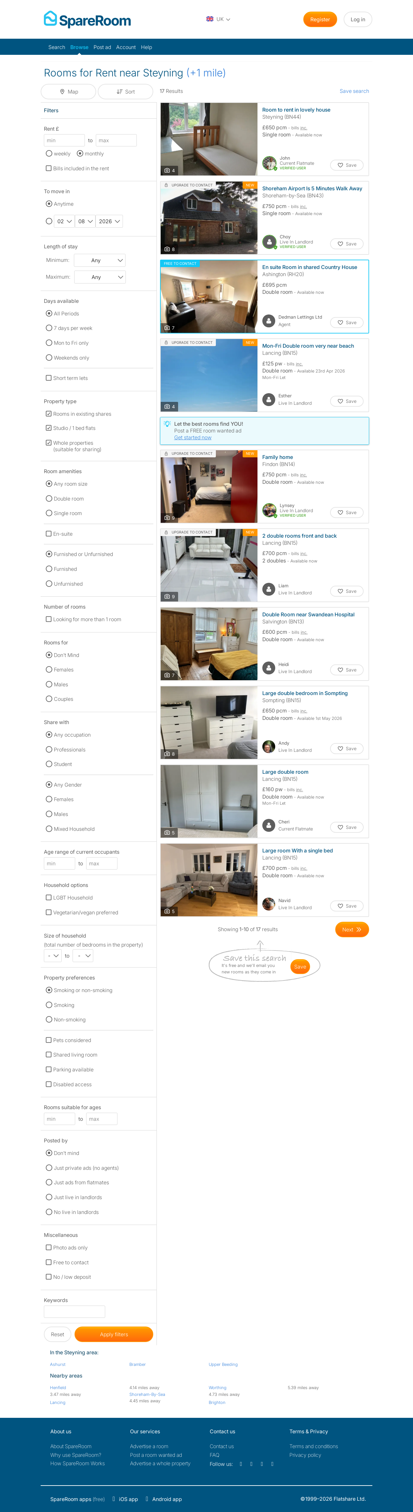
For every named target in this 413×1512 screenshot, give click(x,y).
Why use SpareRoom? (75, 1455)
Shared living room (75, 1054)
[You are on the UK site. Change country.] (218, 19)
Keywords (56, 1301)
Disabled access (72, 1084)
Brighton (217, 1402)
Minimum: (57, 260)
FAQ (214, 1455)
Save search (354, 91)
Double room (69, 498)
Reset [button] (57, 1334)
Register (320, 19)
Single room (68, 513)
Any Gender (68, 784)
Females (64, 669)
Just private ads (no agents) (86, 1168)
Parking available (73, 1069)
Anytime (64, 204)
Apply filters (114, 1334)
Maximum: (58, 277)
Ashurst (57, 1364)
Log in (358, 19)
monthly (94, 153)
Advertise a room (149, 1446)
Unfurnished (68, 584)
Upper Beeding (223, 1364)
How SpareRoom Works (77, 1463)
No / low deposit (72, 1277)
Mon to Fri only (71, 343)
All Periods (66, 313)
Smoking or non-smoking (83, 990)
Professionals (70, 749)
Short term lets (70, 378)
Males (61, 684)
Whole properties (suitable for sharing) (77, 446)
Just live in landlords (78, 1197)
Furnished (65, 569)
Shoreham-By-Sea (147, 1394)
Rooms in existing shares (82, 414)
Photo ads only (70, 1247)
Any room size (70, 484)
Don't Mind (66, 655)
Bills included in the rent (81, 168)
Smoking (64, 1005)
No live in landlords (76, 1212)
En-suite (63, 534)
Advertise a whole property (160, 1463)
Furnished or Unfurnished (83, 554)
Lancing (57, 1402)
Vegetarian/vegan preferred (85, 912)
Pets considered (72, 1040)
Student (63, 764)
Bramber (137, 1364)
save (300, 966)
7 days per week (73, 328)
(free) (77, 1499)
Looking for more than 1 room (87, 619)
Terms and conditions (313, 1446)
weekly (62, 153)
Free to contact (71, 1262)
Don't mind (66, 1153)
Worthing (218, 1387)
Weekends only (71, 357)
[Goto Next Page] (352, 929)
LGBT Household (73, 897)
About (71, 1446)
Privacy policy (305, 1455)
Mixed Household (74, 829)
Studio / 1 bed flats (74, 428)
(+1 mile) (206, 72)
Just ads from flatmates (81, 1182)
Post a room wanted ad (156, 1455)
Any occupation (72, 734)
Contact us (222, 1446)
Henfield (58, 1387)
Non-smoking (70, 1019)
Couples (63, 699)
